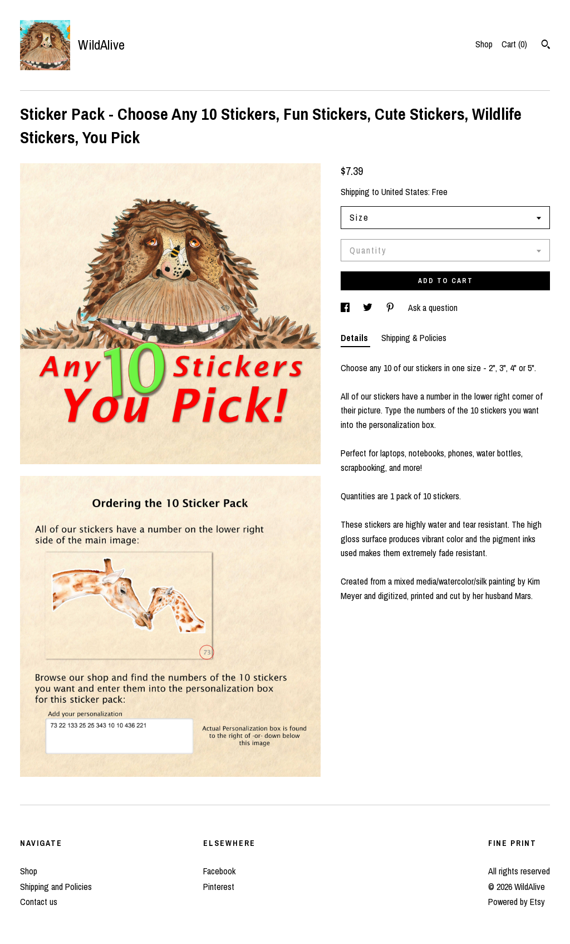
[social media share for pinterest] (391, 307)
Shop (484, 44)
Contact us (38, 902)
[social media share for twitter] (369, 307)
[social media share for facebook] (346, 307)
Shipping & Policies (413, 338)
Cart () (514, 44)
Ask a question (433, 307)
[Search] (546, 46)
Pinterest (218, 886)
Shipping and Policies (56, 886)
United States (404, 192)
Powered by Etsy (516, 902)
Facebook (219, 871)
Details (355, 338)
